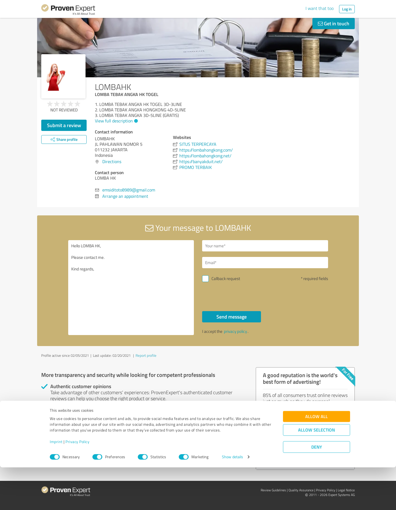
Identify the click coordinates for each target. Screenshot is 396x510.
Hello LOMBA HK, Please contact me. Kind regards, (131, 287)
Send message (231, 316)
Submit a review (64, 125)
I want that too (320, 8)
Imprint (56, 484)
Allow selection (316, 472)
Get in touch (333, 23)
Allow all (316, 459)
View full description (115, 121)
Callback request (225, 278)
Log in (347, 9)
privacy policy (235, 331)
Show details (232, 499)
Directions (111, 161)
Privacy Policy (77, 484)
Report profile (146, 355)
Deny (316, 489)
